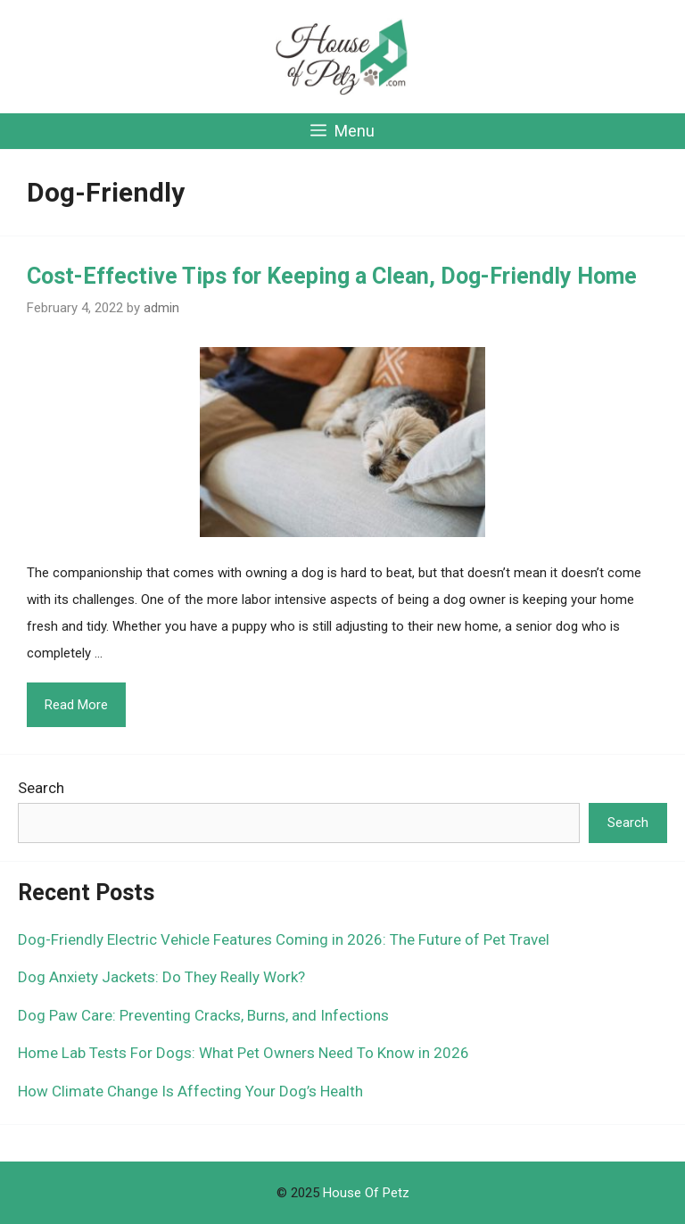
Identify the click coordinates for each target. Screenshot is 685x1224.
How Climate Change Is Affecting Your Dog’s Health (190, 1091)
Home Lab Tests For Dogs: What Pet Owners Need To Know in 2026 (243, 1053)
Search (41, 788)
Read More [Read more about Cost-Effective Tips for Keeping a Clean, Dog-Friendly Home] (76, 705)
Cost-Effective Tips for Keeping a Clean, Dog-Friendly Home (332, 276)
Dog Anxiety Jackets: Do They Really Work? (161, 977)
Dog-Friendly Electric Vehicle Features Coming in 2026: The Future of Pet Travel (283, 939)
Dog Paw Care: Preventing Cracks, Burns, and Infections (203, 1015)
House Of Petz (366, 1193)
